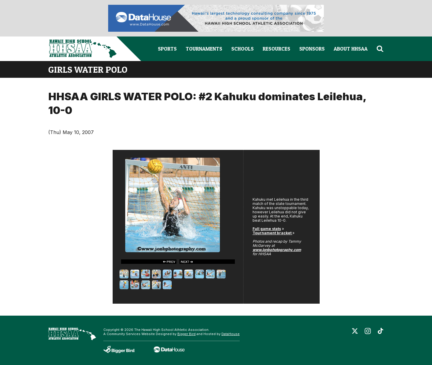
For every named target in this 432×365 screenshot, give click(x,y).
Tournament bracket (272, 233)
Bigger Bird (186, 334)
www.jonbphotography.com (277, 249)
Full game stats (267, 228)
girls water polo (87, 69)
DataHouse (230, 334)
